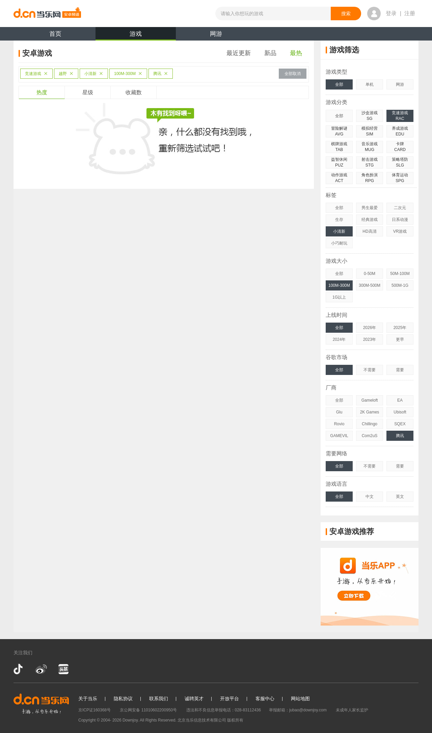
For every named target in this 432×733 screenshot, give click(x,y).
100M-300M (128, 73)
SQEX (399, 424)
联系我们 (158, 698)
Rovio (339, 424)
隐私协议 (123, 698)
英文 (400, 496)
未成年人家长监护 (352, 710)
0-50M (369, 273)
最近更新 (238, 53)
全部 (339, 84)
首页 (55, 33)
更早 (400, 339)
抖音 (19, 669)
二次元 (400, 207)
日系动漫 (400, 219)
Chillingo (369, 424)
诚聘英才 (194, 698)
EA (400, 400)
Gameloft (369, 400)
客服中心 (264, 698)
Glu (339, 412)
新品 (270, 53)
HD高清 (369, 231)
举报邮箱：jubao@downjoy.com (298, 710)
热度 (41, 92)
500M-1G (400, 285)
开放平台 (229, 698)
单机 (370, 84)
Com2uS (370, 435)
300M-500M (369, 285)
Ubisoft (400, 412)
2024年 (339, 339)
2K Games (369, 412)
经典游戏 (369, 219)
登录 (391, 13)
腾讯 (160, 73)
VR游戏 (400, 231)
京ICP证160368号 (94, 710)
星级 (87, 92)
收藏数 (134, 92)
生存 (339, 219)
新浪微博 (41, 669)
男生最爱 (369, 207)
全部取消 (293, 73)
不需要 (369, 370)
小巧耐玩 (339, 243)
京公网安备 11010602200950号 (148, 710)
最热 (296, 53)
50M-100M (399, 273)
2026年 (369, 327)
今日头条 (63, 669)
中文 (370, 496)
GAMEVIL (339, 435)
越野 (66, 73)
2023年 (369, 339)
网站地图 (300, 698)
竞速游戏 (36, 73)
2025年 (400, 327)
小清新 (93, 73)
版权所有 (235, 720)
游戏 (136, 35)
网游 (216, 33)
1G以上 (339, 297)
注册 (409, 13)
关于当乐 (87, 698)
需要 (400, 370)
